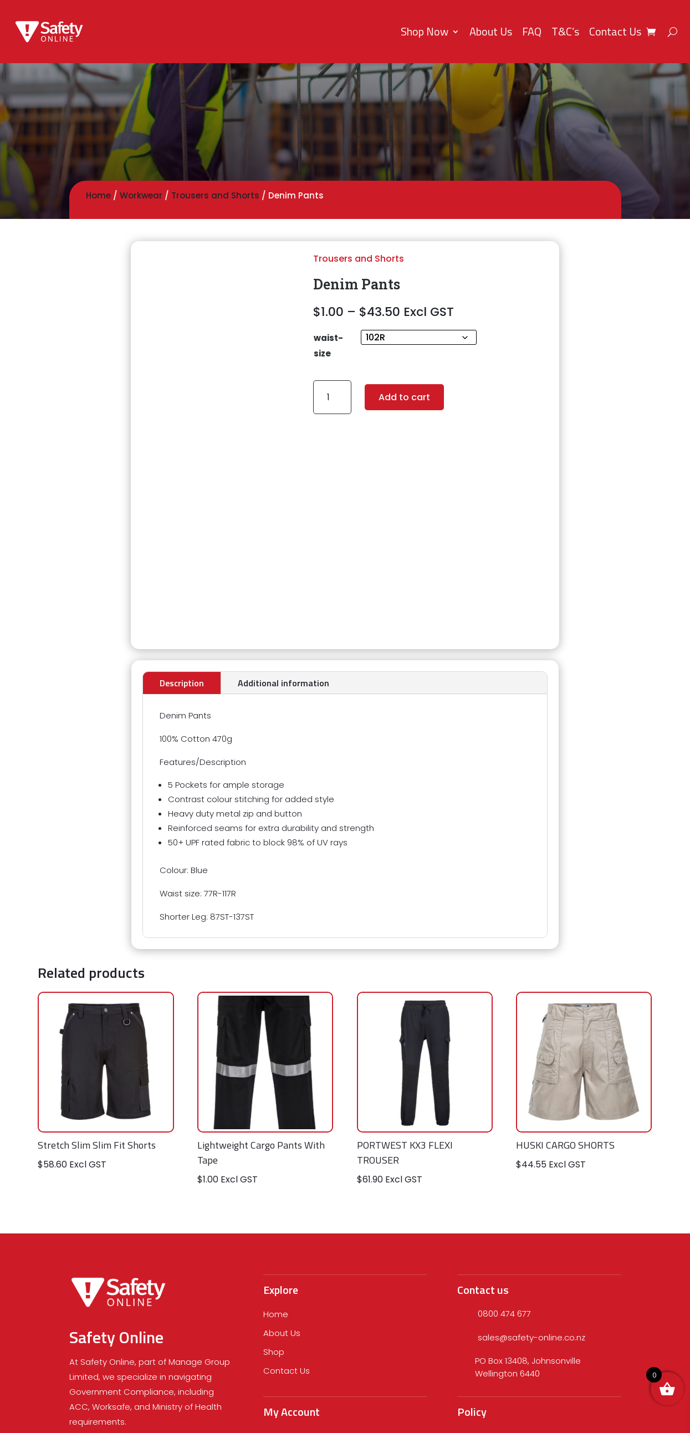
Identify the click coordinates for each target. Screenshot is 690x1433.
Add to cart (404, 397)
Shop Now (424, 31)
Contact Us (615, 31)
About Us (490, 31)
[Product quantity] (332, 397)
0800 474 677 (504, 1313)
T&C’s (565, 31)
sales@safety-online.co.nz (531, 1337)
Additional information (283, 683)
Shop (273, 1352)
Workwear (141, 195)
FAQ (531, 31)
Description (182, 683)
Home (98, 195)
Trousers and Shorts (215, 195)
